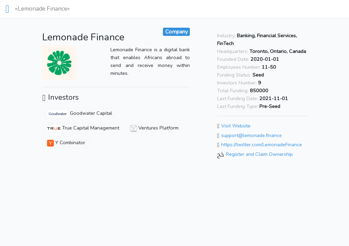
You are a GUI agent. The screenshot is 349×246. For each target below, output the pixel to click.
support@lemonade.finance (251, 135)
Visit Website (236, 125)
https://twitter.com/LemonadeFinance (261, 144)
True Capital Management (83, 127)
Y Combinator (66, 142)
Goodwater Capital (79, 113)
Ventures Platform (154, 127)
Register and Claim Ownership (259, 154)
